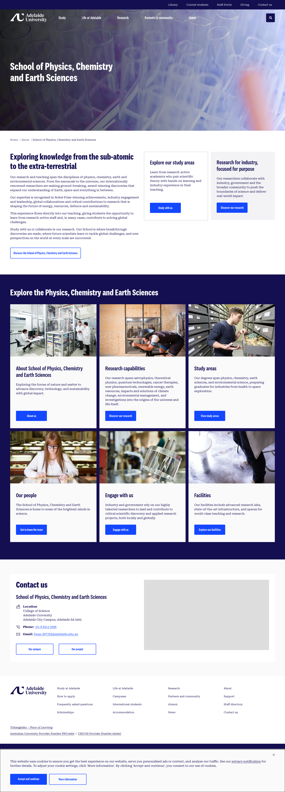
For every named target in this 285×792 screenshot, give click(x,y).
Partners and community (184, 696)
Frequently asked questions (75, 704)
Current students (197, 4)
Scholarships (65, 712)
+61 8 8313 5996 (46, 627)
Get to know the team (31, 530)
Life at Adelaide (123, 688)
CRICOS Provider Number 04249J (99, 733)
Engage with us (121, 530)
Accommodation (123, 712)
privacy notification (246, 761)
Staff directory (233, 704)
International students (127, 704)
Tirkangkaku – (31, 727)
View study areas (210, 416)
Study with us (165, 208)
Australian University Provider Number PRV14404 (42, 733)
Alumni (173, 704)
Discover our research (232, 207)
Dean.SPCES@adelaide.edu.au (56, 634)
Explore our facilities (210, 530)
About (228, 688)
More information (68, 779)
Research (174, 688)
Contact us (265, 4)
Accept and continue (28, 779)
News (171, 712)
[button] (274, 755)
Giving (244, 4)
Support (229, 696)
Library (173, 4)
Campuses (119, 696)
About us (31, 416)
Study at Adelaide (68, 688)
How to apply (66, 696)
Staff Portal (224, 4)
